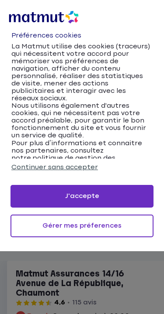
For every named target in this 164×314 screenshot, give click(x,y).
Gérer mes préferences (82, 225)
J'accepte (82, 196)
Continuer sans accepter (54, 167)
